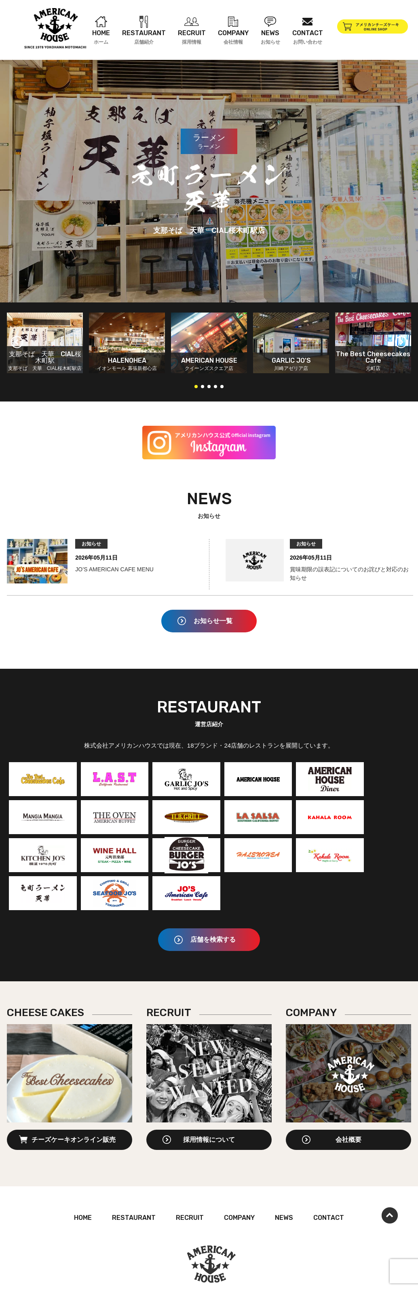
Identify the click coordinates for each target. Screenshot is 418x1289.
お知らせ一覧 (213, 620)
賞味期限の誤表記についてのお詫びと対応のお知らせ (349, 573)
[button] (17, 342)
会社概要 (348, 1101)
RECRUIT (190, 1179)
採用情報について (209, 1101)
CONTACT (328, 1179)
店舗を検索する (213, 901)
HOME (83, 1179)
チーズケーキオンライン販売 (74, 1101)
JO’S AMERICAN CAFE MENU (113, 569)
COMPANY (239, 1179)
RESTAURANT (134, 1179)
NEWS (284, 1179)
